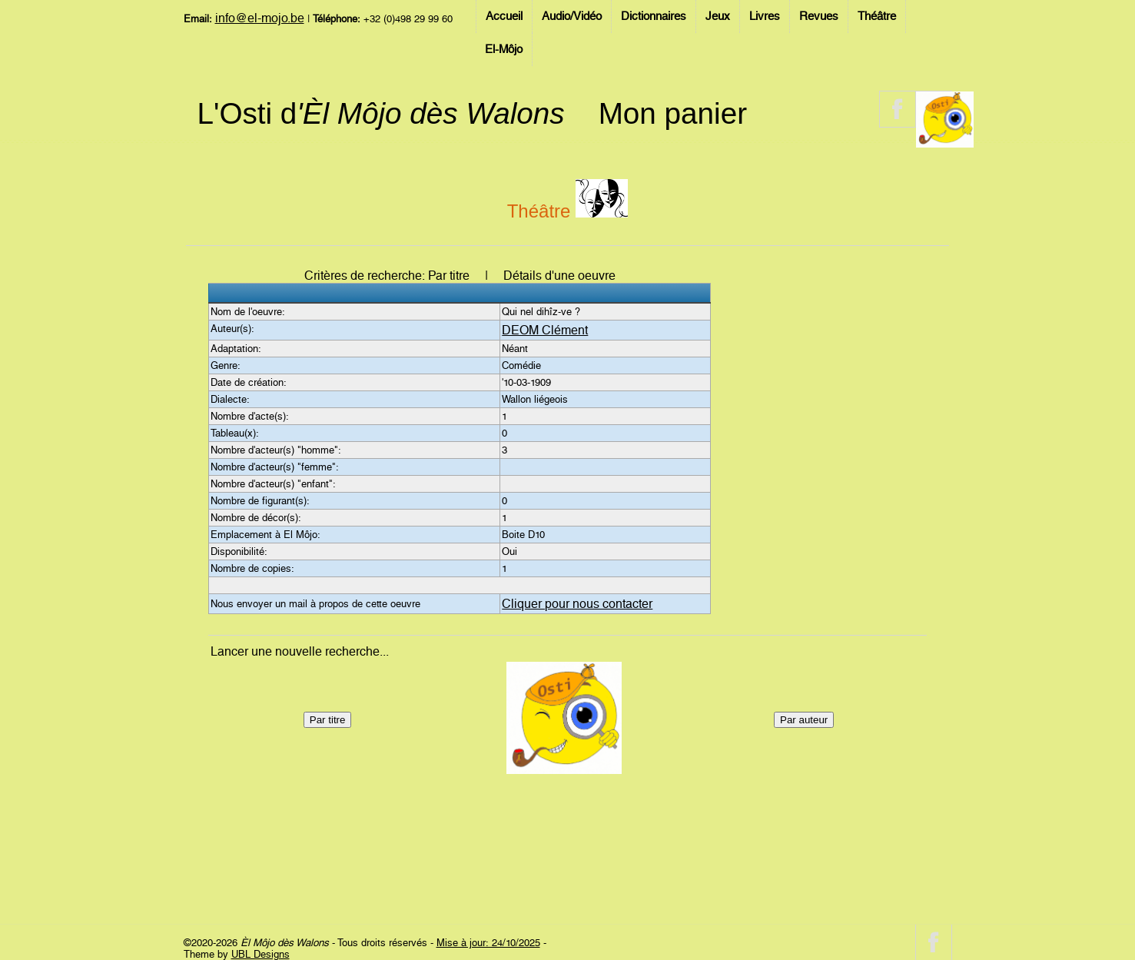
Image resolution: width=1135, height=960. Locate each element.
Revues (818, 16)
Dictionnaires (653, 16)
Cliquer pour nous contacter (577, 603)
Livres (764, 16)
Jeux (717, 16)
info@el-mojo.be (259, 18)
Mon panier (673, 113)
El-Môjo (504, 49)
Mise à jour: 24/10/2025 (488, 942)
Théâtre (877, 16)
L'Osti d (381, 113)
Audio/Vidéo (572, 16)
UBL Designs (260, 954)
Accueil (504, 16)
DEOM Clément (545, 330)
